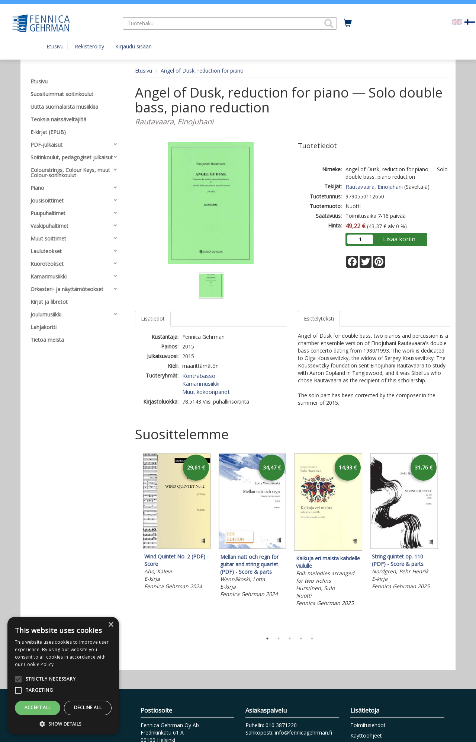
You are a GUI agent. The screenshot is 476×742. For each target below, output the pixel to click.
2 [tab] (278, 638)
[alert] (63, 676)
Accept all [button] (38, 707)
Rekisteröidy (89, 46)
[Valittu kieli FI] (469, 21)
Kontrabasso (198, 375)
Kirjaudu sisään (133, 46)
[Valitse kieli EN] (457, 21)
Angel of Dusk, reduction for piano (202, 70)
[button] (328, 23)
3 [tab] (289, 638)
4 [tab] (301, 638)
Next (446, 541)
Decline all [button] (88, 707)
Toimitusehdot (368, 725)
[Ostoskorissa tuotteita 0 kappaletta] (348, 23)
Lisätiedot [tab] (153, 318)
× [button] (110, 625)
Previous (133, 541)
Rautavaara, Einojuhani (374, 186)
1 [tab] (267, 638)
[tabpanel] (177, 522)
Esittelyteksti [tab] (319, 318)
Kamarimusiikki (200, 383)
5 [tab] (312, 638)
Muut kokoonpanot (206, 391)
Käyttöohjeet (366, 735)
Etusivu (55, 46)
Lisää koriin (399, 239)
